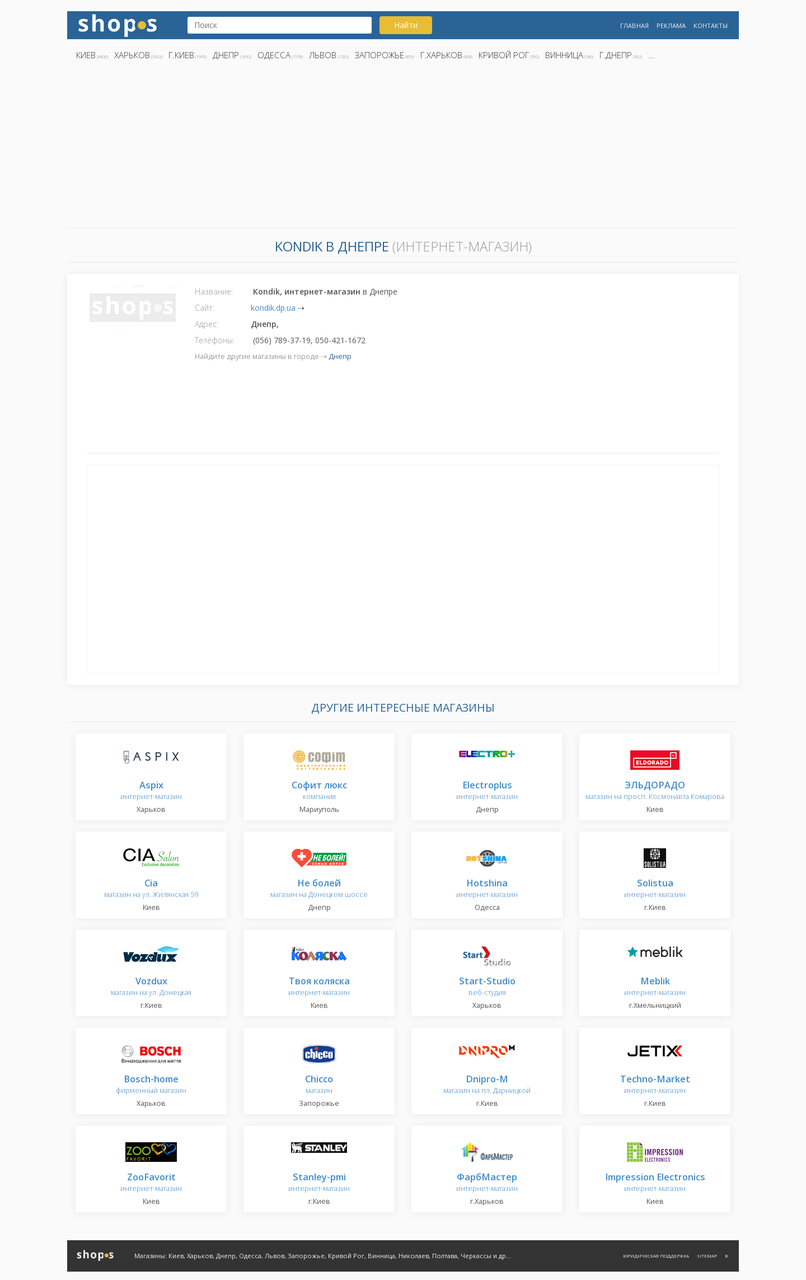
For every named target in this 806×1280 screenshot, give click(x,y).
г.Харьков (441, 54)
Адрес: (206, 324)
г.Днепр (615, 54)
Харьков (132, 54)
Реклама (671, 25)
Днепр (226, 54)
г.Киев (181, 54)
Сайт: (204, 307)
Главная (634, 25)
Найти (406, 25)
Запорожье (379, 54)
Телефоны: (215, 340)
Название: (214, 291)
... (651, 54)
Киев (86, 54)
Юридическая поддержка (656, 1256)
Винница (564, 54)
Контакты (710, 25)
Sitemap (707, 1256)
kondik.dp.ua (273, 307)
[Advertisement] (403, 147)
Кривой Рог (504, 54)
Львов (322, 54)
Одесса (273, 54)
